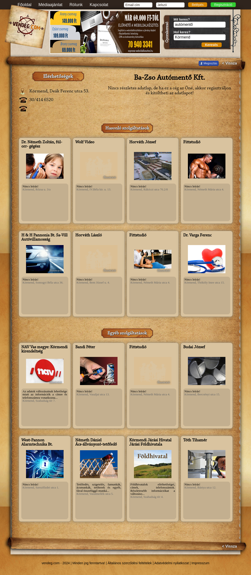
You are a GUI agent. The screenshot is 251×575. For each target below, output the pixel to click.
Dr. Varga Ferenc (197, 235)
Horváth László (88, 235)
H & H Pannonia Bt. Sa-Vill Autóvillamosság (44, 237)
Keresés (211, 45)
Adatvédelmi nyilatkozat (171, 563)
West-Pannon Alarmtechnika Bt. (37, 442)
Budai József (194, 347)
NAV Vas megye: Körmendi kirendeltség (44, 349)
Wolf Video (84, 142)
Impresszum (200, 563)
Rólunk (76, 4)
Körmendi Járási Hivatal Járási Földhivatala (150, 442)
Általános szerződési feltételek (130, 563)
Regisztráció (223, 5)
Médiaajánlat (50, 4)
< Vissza (229, 63)
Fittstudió (191, 142)
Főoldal (24, 4)
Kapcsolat (99, 4)
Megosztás (210, 63)
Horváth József (142, 142)
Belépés (198, 5)
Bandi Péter (85, 347)
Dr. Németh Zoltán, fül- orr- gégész (41, 144)
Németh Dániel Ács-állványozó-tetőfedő (96, 442)
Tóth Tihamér (195, 440)
